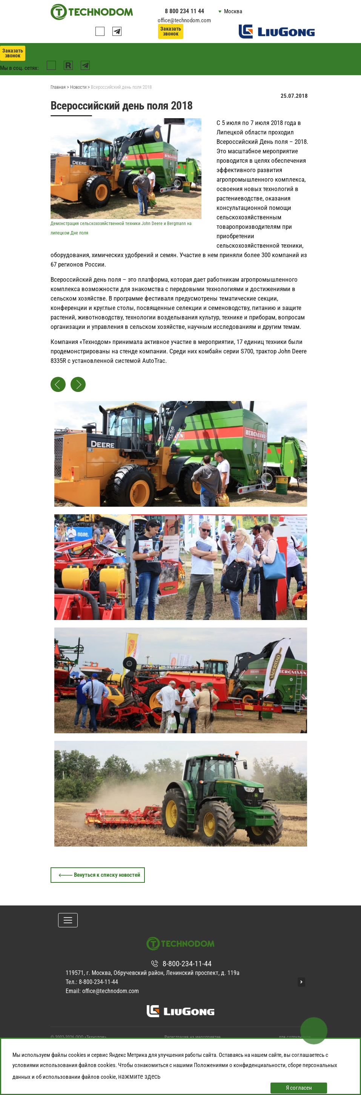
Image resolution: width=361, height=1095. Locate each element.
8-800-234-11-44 (187, 963)
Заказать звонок (170, 31)
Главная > (60, 87)
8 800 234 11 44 (184, 11)
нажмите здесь (139, 1076)
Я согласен (299, 1087)
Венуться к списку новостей (107, 874)
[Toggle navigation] (68, 920)
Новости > (80, 87)
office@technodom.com (184, 20)
